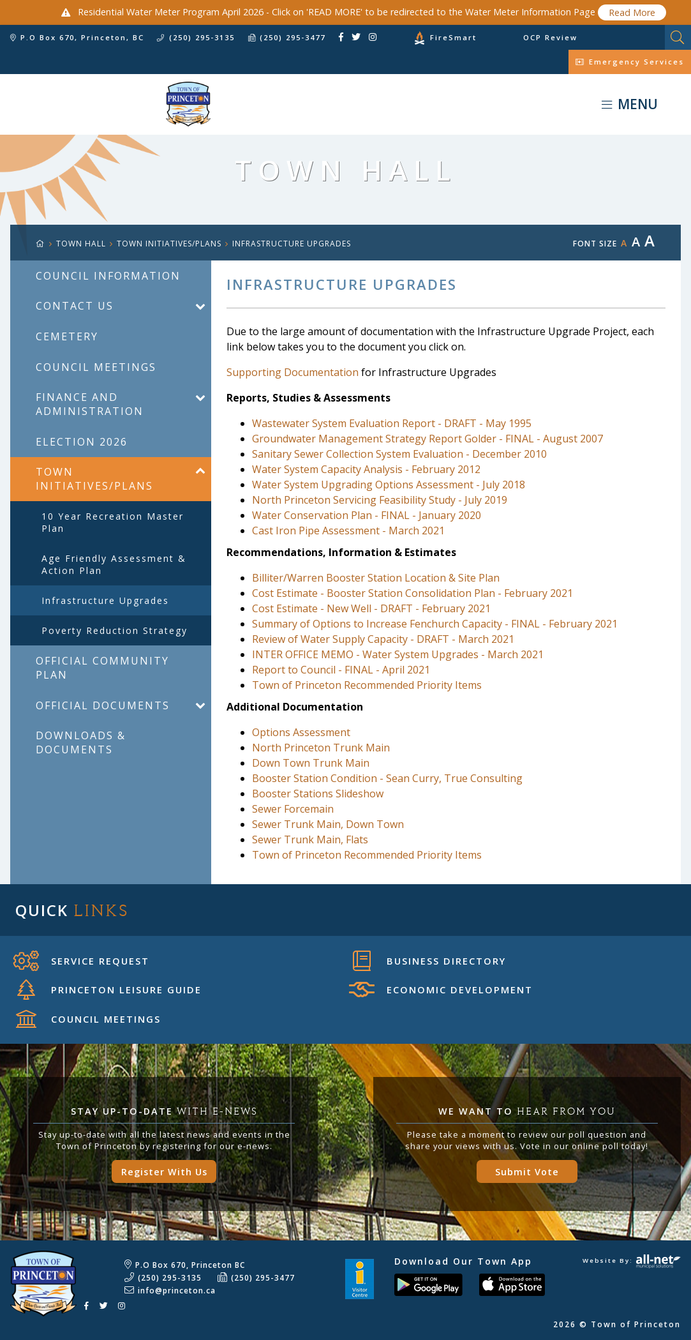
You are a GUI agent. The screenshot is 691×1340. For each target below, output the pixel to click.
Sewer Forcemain (293, 809)
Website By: (632, 1260)
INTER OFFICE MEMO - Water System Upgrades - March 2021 (398, 654)
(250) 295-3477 (263, 1277)
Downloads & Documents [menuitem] (81, 742)
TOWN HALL (81, 243)
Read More (632, 12)
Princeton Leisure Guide (109, 989)
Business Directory (429, 961)
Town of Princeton (105, 104)
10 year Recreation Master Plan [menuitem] (112, 522)
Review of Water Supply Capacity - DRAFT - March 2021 (383, 639)
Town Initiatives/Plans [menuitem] (94, 479)
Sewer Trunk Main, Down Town (328, 824)
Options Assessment (301, 732)
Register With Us (164, 1172)
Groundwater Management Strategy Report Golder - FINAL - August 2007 (427, 439)
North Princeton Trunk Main (321, 748)
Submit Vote (527, 1172)
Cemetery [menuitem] (67, 336)
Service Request (81, 961)
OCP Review (550, 37)
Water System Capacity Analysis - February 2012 (366, 469)
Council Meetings (88, 1019)
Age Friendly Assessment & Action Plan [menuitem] (113, 564)
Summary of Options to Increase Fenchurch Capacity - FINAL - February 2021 (435, 624)
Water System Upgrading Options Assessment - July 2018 (388, 485)
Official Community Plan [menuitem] (102, 668)
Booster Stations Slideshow (317, 794)
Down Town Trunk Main (310, 763)
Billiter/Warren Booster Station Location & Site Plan (376, 578)
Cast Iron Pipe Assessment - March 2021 (348, 530)
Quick (72, 910)
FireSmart (453, 37)
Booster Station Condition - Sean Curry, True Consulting (387, 778)
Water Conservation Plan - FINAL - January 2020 (366, 515)
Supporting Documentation (293, 372)
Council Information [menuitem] (108, 276)
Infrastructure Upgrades (291, 243)
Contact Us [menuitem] (75, 306)
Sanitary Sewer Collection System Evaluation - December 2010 (399, 454)
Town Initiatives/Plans (169, 243)
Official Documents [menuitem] (103, 705)
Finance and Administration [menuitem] (90, 404)
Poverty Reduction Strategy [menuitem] (114, 630)
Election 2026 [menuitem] (82, 442)
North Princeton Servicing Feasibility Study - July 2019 (379, 500)
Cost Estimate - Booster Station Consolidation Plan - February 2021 (412, 593)
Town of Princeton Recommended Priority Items (367, 685)
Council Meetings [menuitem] (96, 367)
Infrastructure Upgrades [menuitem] (105, 600)
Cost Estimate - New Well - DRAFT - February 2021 (371, 608)
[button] (200, 306)
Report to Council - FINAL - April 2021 (341, 670)
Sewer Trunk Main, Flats (310, 839)
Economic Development (441, 989)
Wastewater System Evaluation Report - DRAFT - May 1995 (391, 423)
